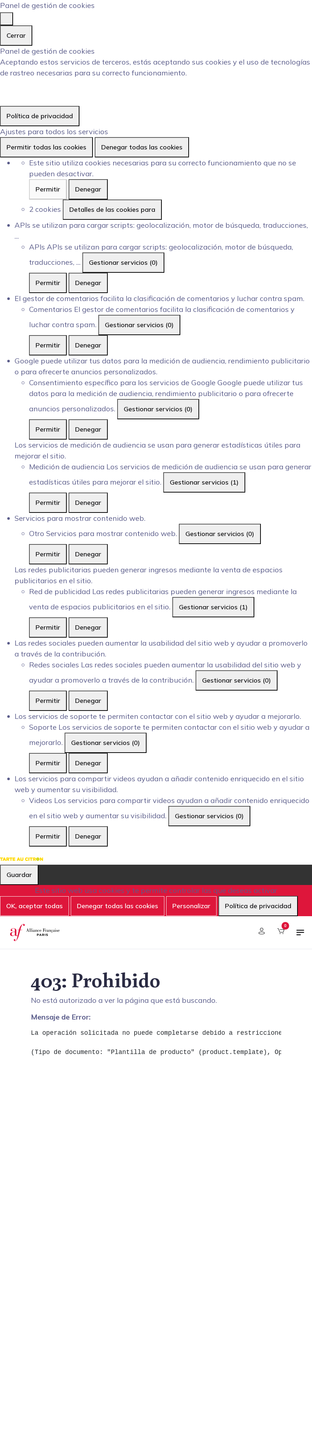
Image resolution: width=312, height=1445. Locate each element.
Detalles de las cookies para (112, 209)
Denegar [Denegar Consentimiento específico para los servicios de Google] (88, 429)
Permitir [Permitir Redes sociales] (48, 700)
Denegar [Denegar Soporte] (88, 763)
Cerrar (16, 35)
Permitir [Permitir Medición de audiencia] (48, 502)
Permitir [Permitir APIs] (48, 283)
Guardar (19, 874)
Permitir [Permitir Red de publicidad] (48, 627)
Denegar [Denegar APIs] (88, 283)
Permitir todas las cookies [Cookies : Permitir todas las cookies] (46, 147)
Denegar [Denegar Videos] (88, 836)
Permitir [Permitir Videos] (48, 836)
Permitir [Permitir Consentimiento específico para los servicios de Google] (48, 429)
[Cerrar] (6, 18)
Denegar (88, 189)
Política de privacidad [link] (40, 116)
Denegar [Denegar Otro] (88, 554)
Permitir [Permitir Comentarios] (48, 345)
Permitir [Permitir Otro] (48, 554)
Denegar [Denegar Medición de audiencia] (88, 502)
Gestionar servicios (123, 262)
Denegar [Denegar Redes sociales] (88, 700)
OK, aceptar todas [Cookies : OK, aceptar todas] (34, 906)
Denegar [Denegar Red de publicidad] (88, 627)
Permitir (48, 189)
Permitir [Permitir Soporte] (48, 763)
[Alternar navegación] (300, 935)
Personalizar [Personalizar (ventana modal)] (191, 906)
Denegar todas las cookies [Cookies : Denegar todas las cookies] (141, 147)
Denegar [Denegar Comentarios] (88, 345)
